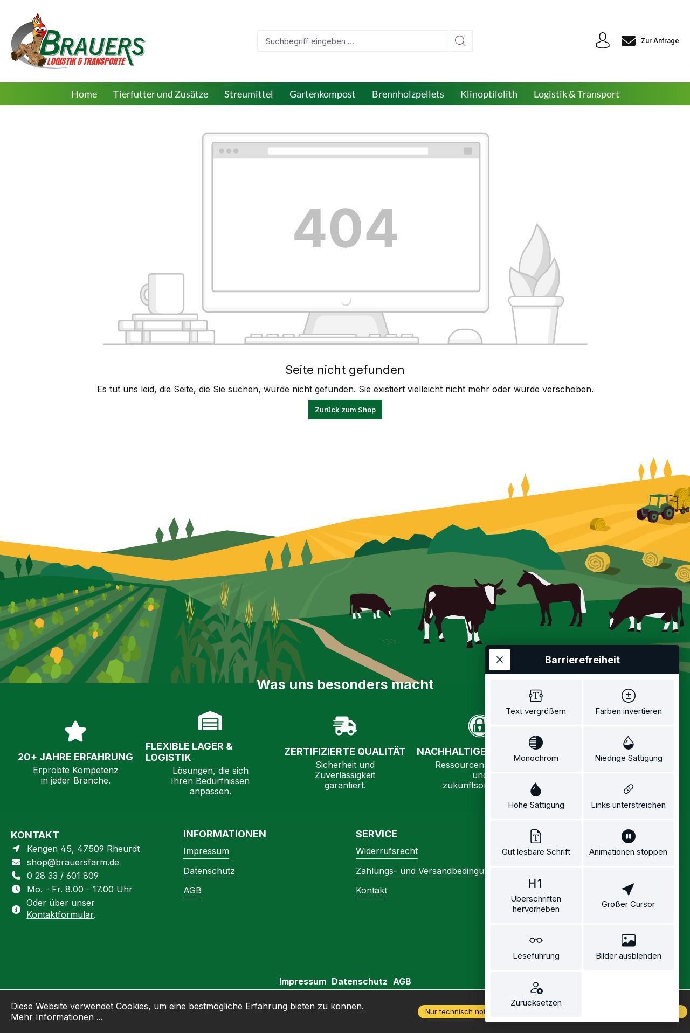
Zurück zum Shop (345, 409)
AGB (192, 890)
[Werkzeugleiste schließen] (499, 659)
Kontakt (371, 890)
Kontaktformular (60, 914)
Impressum (206, 850)
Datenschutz (209, 870)
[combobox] (352, 41)
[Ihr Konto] (603, 41)
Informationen (224, 834)
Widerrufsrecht (387, 850)
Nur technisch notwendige (470, 1011)
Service (376, 834)
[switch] (536, 702)
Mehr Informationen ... (57, 1016)
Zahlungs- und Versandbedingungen (430, 870)
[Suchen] (460, 41)
